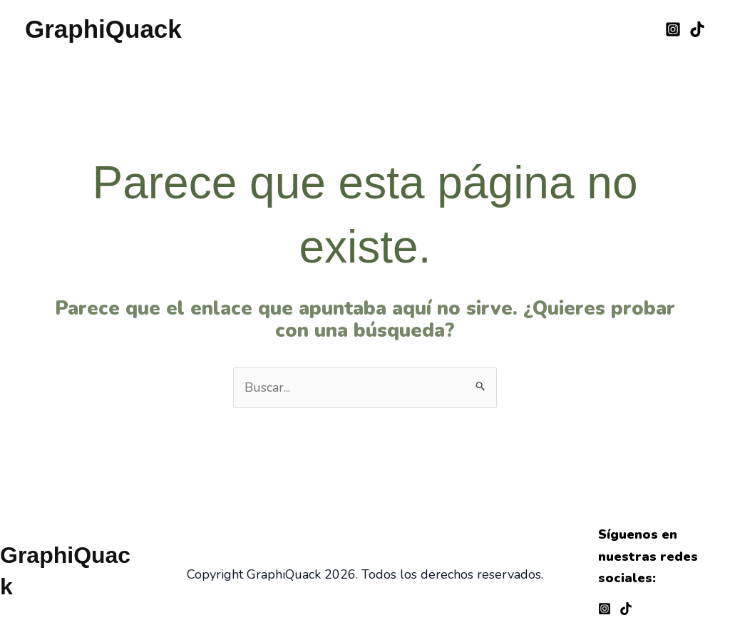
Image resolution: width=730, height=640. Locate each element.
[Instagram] (673, 29)
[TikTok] (697, 29)
